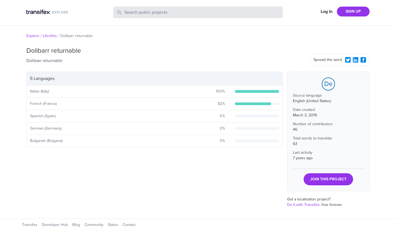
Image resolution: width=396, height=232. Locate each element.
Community (93, 224)
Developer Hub (55, 224)
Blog (76, 224)
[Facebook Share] (363, 60)
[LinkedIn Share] (355, 60)
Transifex (29, 224)
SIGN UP (353, 11)
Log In (326, 11)
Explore (32, 35)
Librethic (50, 35)
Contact (129, 224)
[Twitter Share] (348, 60)
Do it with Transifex (303, 204)
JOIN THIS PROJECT (328, 179)
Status (113, 224)
